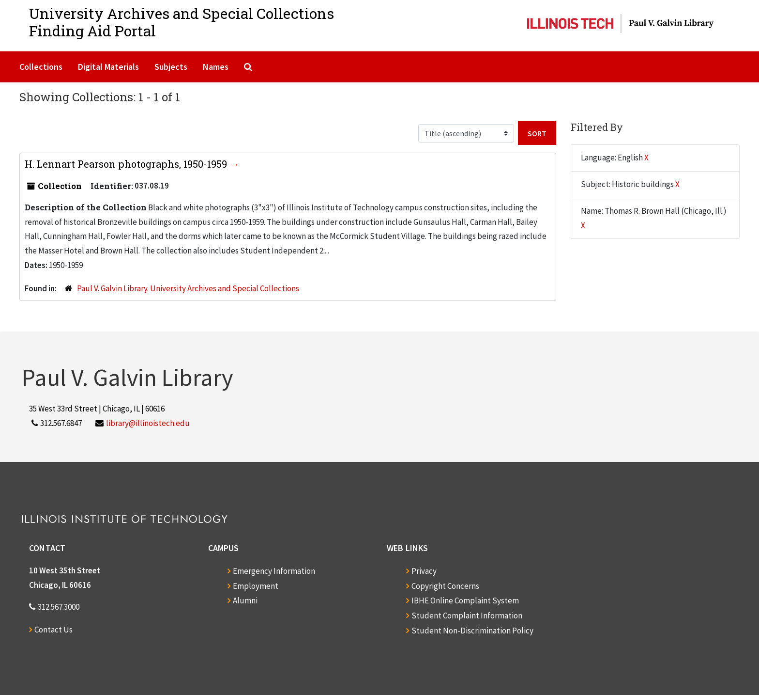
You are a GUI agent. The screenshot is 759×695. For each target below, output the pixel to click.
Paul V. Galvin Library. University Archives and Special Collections (188, 288)
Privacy (424, 571)
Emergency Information (274, 571)
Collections (40, 66)
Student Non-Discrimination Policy (472, 630)
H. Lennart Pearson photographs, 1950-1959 (127, 164)
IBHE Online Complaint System (465, 600)
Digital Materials (108, 66)
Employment (255, 586)
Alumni (245, 600)
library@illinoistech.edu (148, 423)
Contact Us (53, 629)
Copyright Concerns (445, 586)
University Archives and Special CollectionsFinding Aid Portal (181, 22)
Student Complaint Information (466, 615)
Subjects (170, 66)
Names (215, 66)
